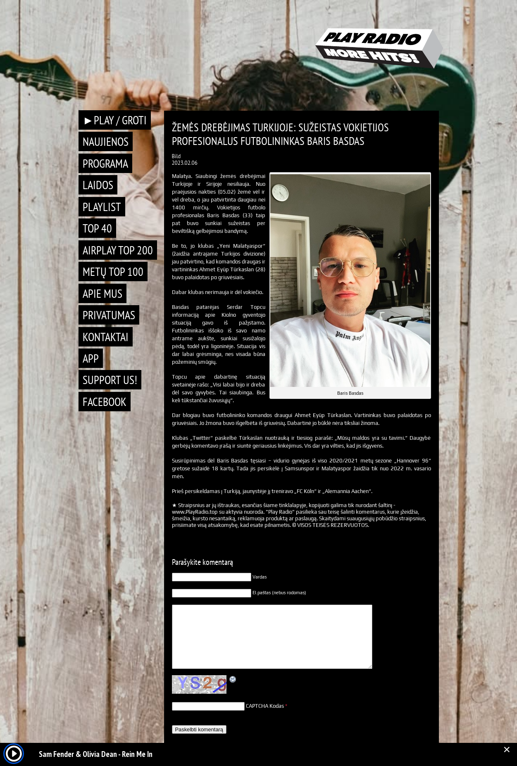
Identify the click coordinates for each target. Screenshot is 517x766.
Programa (105, 163)
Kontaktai (106, 336)
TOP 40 (97, 228)
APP (91, 358)
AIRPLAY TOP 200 (118, 250)
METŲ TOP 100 (113, 271)
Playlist (102, 206)
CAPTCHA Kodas (265, 706)
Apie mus (102, 293)
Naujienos (106, 141)
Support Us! (110, 379)
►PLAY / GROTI (115, 120)
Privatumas (109, 315)
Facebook (104, 401)
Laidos (98, 184)
